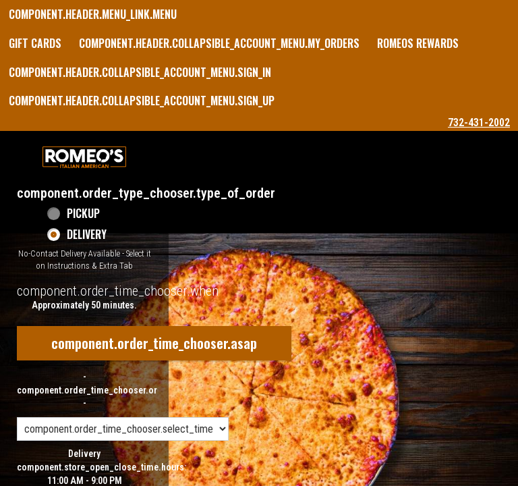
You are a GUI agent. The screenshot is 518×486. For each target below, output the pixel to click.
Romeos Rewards (418, 43)
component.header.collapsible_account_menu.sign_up (142, 100)
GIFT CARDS (35, 43)
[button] (84, 157)
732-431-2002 (479, 122)
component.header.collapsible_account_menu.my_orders (219, 43)
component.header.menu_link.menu (93, 14)
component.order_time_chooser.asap (154, 343)
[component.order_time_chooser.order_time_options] (123, 429)
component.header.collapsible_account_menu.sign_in (140, 72)
